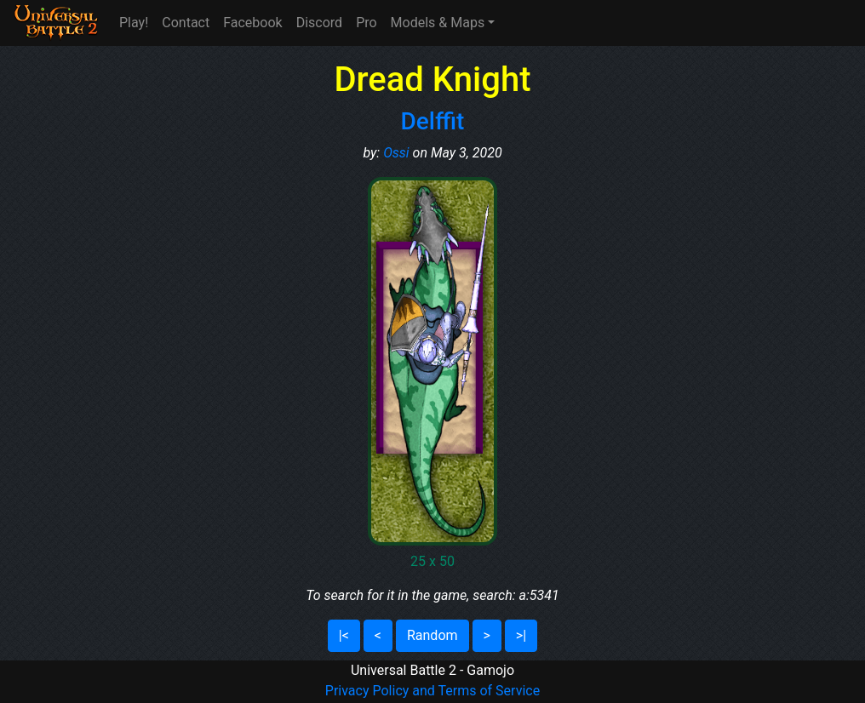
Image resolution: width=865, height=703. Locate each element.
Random (432, 635)
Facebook (252, 22)
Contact (185, 22)
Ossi (396, 153)
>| (521, 635)
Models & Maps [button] (438, 22)
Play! (133, 22)
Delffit (433, 121)
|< (344, 635)
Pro (366, 22)
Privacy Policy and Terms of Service (432, 691)
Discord (319, 22)
